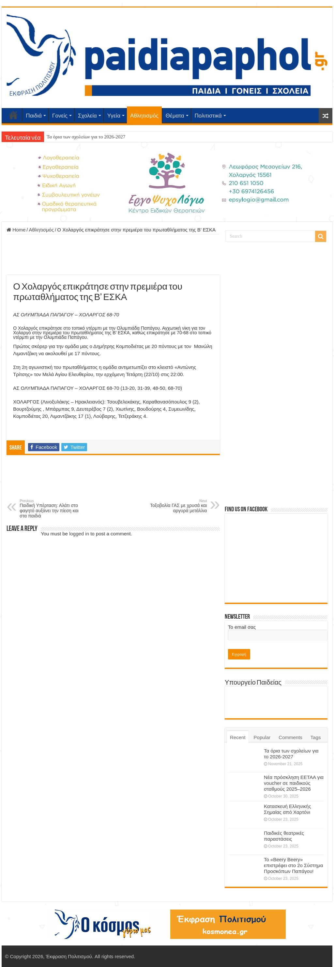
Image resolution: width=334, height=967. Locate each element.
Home (16, 229)
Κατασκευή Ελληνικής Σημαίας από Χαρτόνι (287, 809)
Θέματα (175, 116)
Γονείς (60, 116)
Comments (290, 737)
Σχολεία (87, 116)
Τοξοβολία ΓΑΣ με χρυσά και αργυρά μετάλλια (173, 506)
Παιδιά (34, 116)
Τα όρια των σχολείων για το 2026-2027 (86, 136)
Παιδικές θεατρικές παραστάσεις (284, 836)
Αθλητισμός (144, 116)
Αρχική (13, 115)
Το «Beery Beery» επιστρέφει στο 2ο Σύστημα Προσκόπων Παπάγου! (293, 865)
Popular (262, 737)
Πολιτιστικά (208, 116)
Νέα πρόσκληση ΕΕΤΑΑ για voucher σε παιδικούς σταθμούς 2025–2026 (294, 783)
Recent (238, 737)
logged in (79, 533)
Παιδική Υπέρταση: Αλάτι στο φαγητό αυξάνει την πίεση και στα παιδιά (53, 508)
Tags (316, 737)
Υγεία (113, 116)
